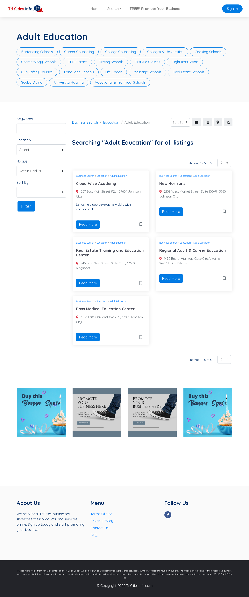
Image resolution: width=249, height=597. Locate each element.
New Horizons (172, 183)
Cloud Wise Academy (96, 183)
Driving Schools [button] (111, 62)
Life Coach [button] (113, 72)
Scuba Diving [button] (31, 82)
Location (24, 140)
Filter (26, 206)
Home (95, 8)
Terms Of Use (101, 514)
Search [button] (113, 8)
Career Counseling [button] (79, 52)
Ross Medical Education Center (105, 308)
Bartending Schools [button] (37, 52)
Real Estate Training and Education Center (110, 252)
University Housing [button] (69, 82)
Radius (22, 161)
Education (111, 122)
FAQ (93, 535)
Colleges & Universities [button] (165, 52)
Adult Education (118, 175)
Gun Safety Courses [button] (37, 72)
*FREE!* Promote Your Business (155, 8)
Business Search (85, 122)
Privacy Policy (101, 521)
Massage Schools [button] (147, 72)
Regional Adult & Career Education (192, 250)
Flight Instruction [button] (185, 62)
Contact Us (99, 528)
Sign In (232, 8)
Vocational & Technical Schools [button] (120, 82)
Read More (88, 224)
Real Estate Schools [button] (188, 72)
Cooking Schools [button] (208, 52)
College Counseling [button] (120, 52)
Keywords (25, 119)
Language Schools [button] (79, 72)
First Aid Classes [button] (147, 62)
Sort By (22, 182)
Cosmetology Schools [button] (38, 62)
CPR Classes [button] (77, 62)
